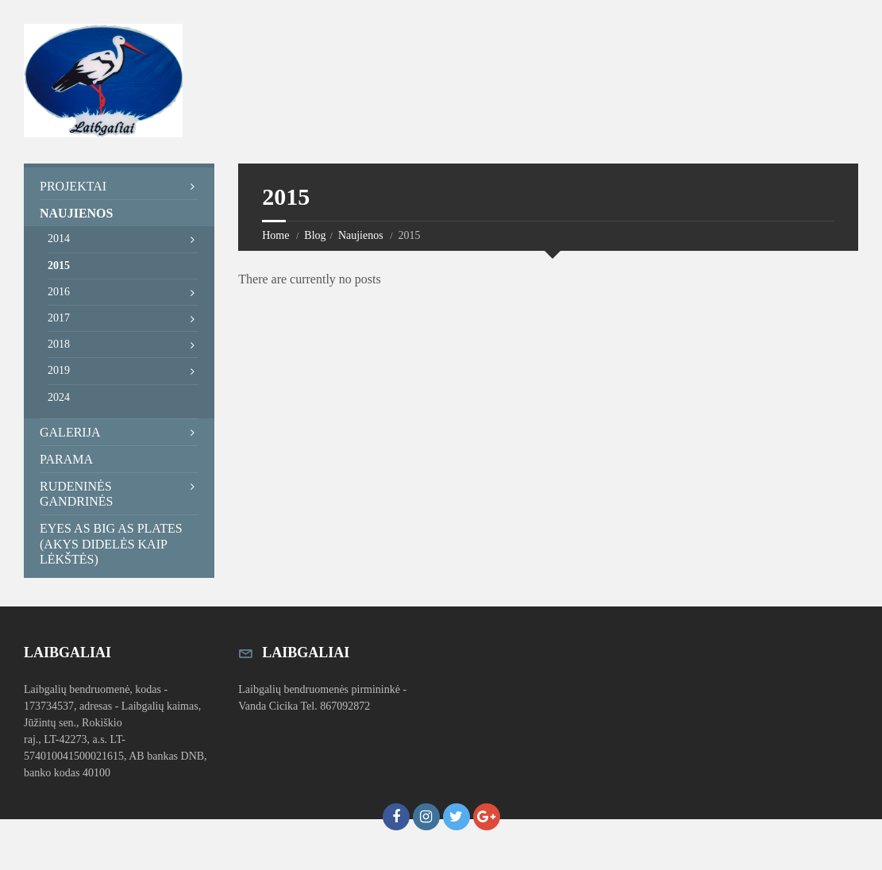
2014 (59, 238)
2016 (59, 292)
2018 (59, 344)
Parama (66, 459)
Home (275, 235)
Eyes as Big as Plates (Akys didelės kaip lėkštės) (111, 543)
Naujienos (360, 235)
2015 (59, 265)
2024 (59, 397)
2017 (59, 318)
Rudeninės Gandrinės (76, 493)
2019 (59, 370)
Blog (314, 235)
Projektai (73, 186)
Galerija (70, 432)
